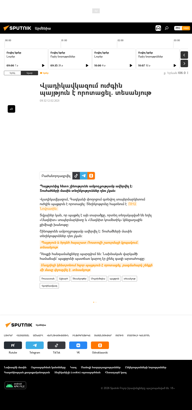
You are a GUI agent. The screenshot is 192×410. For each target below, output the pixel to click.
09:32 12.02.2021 (50, 100)
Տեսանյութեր (79, 278)
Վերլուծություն (58, 335)
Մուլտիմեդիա (98, 278)
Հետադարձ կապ (116, 372)
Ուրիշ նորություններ (62, 56)
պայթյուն (114, 278)
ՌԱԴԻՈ (119, 335)
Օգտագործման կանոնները (48, 367)
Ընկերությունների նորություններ (145, 367)
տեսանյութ (129, 278)
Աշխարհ (63, 278)
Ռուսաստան (48, 278)
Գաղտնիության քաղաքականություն (27, 372)
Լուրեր (11, 56)
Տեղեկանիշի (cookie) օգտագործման (77, 372)
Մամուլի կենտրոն (138, 335)
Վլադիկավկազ (49, 285)
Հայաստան (22, 335)
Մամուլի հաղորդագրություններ (101, 367)
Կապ (73, 367)
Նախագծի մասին (15, 367)
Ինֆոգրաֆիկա (81, 335)
